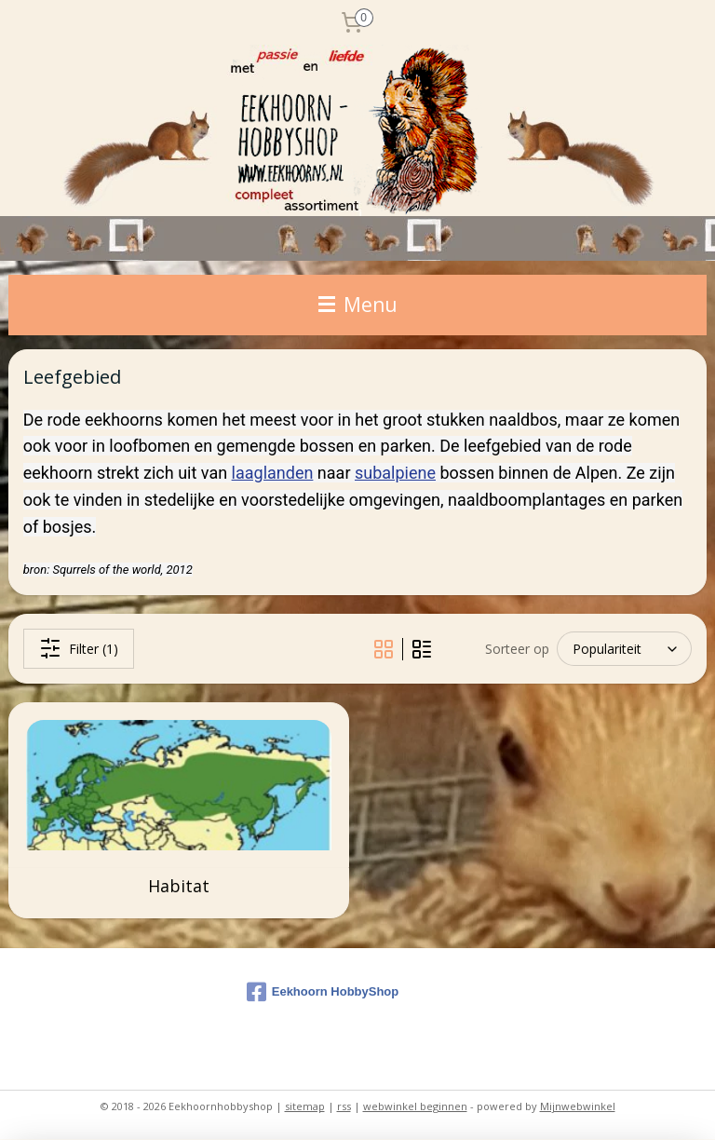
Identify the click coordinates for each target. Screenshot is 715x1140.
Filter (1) (78, 648)
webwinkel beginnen (415, 1106)
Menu (358, 305)
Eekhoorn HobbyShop (323, 992)
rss (344, 1106)
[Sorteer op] (624, 648)
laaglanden (273, 472)
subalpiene (395, 472)
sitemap (305, 1106)
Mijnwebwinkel (577, 1106)
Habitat (178, 886)
